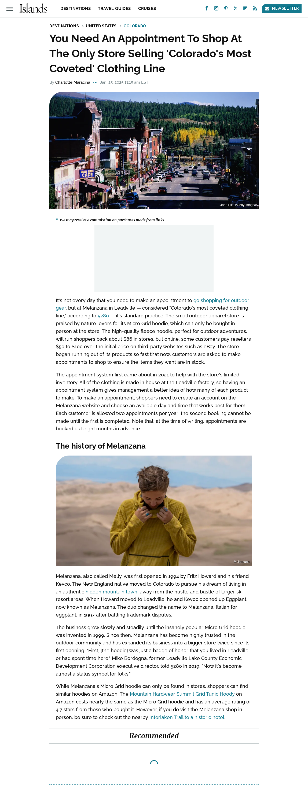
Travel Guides (114, 8)
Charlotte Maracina (72, 82)
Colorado (135, 26)
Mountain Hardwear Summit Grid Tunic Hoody (182, 694)
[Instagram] (216, 9)
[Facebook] (206, 9)
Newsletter (282, 8)
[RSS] (255, 9)
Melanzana (242, 561)
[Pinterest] (226, 9)
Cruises (147, 8)
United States (101, 26)
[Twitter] (235, 9)
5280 (103, 315)
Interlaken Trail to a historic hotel (186, 717)
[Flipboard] (245, 9)
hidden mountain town (111, 592)
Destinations (75, 8)
